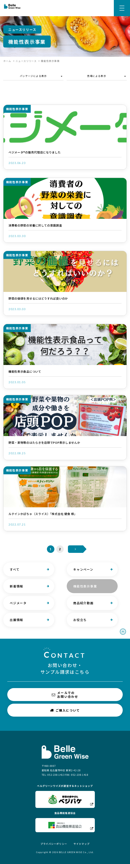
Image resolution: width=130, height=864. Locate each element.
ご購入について (65, 710)
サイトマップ (82, 843)
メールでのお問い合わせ (65, 695)
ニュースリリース (26, 61)
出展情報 (16, 620)
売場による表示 (96, 76)
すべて (14, 569)
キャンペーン (83, 569)
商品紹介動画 (83, 603)
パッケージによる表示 (33, 76)
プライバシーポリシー (53, 843)
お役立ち (80, 620)
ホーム (7, 61)
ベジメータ (18, 603)
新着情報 (16, 586)
